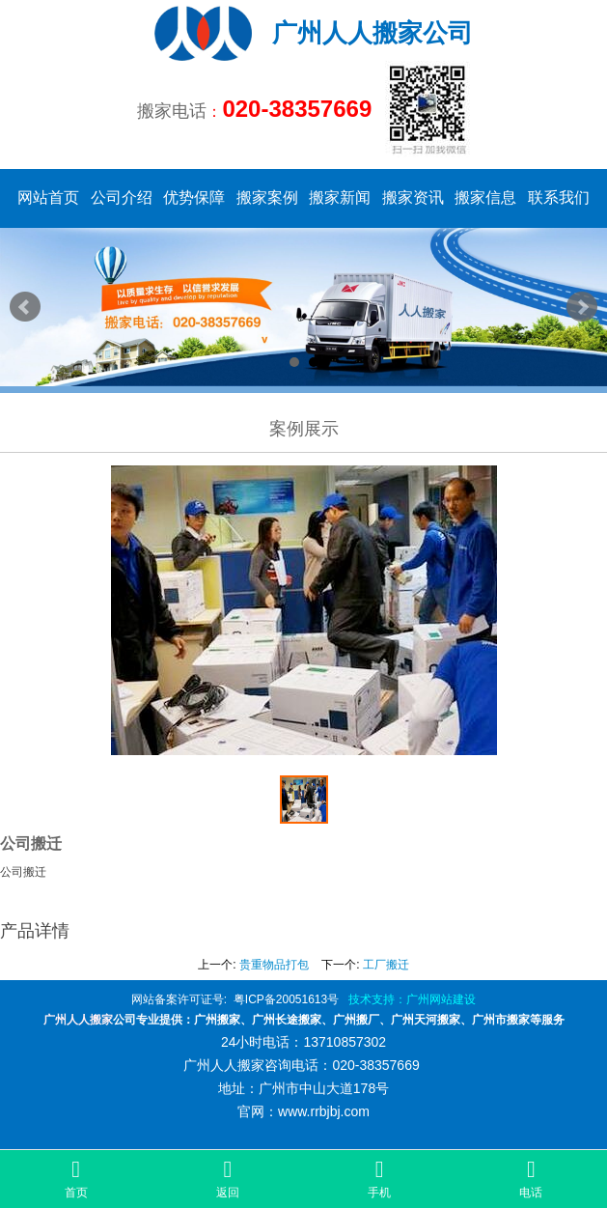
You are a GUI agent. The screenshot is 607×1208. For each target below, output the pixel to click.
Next (581, 307)
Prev (25, 307)
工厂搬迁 (386, 964)
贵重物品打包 (274, 964)
